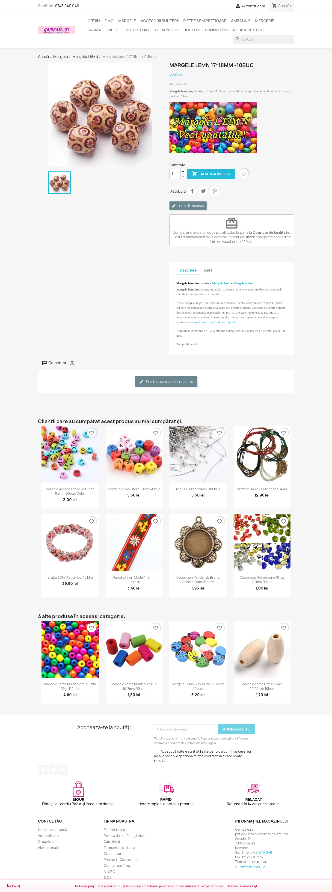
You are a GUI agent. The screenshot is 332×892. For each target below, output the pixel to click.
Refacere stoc (248, 30)
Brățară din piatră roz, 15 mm (70, 577)
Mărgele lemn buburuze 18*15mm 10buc (198, 686)
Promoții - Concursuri (121, 859)
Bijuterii (192, 30)
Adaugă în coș (211, 174)
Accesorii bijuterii (160, 20)
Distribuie (192, 191)
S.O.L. (108, 877)
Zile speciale (137, 30)
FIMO (109, 20)
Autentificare (48, 835)
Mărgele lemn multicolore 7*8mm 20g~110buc (70, 686)
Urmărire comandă (52, 829)
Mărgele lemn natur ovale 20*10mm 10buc (262, 686)
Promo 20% (216, 30)
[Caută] (263, 39)
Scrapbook (167, 30)
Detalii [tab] (209, 270)
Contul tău (50, 821)
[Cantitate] (175, 174)
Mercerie (264, 20)
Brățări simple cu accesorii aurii (262, 489)
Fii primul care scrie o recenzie (166, 381)
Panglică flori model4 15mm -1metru (134, 579)
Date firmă (112, 841)
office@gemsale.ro (250, 866)
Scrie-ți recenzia (188, 205)
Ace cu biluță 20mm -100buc (198, 489)
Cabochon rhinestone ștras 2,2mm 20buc (262, 579)
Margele (127, 20)
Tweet (203, 191)
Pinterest (214, 191)
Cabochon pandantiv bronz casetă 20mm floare (197, 579)
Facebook (43, 770)
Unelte (113, 30)
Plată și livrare (114, 829)
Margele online (243, 283)
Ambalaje (241, 20)
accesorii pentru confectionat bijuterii (213, 322)
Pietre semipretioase (204, 20)
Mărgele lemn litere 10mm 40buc (134, 489)
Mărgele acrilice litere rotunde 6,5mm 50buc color (70, 491)
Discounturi (113, 853)
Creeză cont (48, 841)
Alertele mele (48, 847)
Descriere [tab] (188, 270)
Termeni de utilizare (119, 847)
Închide (13, 886)
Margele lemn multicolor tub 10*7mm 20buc (134, 686)
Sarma (94, 30)
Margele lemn (221, 283)
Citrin (94, 20)
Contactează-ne (117, 865)
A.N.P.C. (110, 871)
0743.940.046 (67, 5)
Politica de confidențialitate (125, 835)
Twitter (53, 770)
